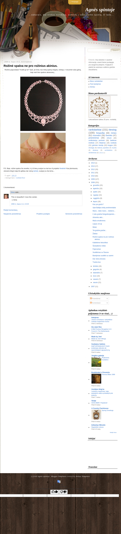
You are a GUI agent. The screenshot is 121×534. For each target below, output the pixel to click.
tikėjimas (102, 143)
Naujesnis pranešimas (12, 214)
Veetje (93, 401)
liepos (95, 201)
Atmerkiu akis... (98, 217)
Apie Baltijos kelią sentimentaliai (104, 208)
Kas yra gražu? (98, 204)
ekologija (91, 148)
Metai (94, 227)
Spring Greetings (107, 410)
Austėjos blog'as (97, 389)
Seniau (92, 87)
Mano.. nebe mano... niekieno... (104, 211)
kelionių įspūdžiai (103, 148)
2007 (93, 286)
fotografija (100, 133)
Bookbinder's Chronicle (100, 372)
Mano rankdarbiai (96, 81)
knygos (110, 145)
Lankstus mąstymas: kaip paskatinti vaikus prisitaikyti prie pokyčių (102, 393)
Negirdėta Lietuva (97, 427)
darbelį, (36, 171)
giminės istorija (97, 145)
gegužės (96, 269)
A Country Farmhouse (100, 408)
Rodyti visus (113, 432)
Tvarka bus (97, 262)
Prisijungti (75, 2)
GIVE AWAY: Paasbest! (99, 403)
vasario (95, 279)
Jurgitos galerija (97, 356)
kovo (94, 276)
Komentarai (95, 303)
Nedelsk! (63, 168)
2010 (93, 176)
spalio (95, 192)
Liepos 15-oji (97, 224)
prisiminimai (94, 138)
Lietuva (101, 152)
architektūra (108, 150)
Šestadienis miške (99, 246)
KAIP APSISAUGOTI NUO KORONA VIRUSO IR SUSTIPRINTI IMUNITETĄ (100, 348)
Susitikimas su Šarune (101, 252)
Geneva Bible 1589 (108, 374)
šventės (109, 135)
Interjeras (95, 318)
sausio (95, 282)
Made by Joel (96, 337)
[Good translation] (54, 492)
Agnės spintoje (100, 9)
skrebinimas (92, 152)
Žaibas (95, 234)
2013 (93, 166)
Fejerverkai (97, 249)
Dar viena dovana (99, 259)
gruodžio (96, 185)
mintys (114, 133)
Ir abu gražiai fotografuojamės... (104, 214)
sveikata (113, 143)
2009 (93, 179)
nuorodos (97, 135)
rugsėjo (95, 195)
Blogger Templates (58, 476)
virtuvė (109, 138)
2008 (93, 182)
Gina (12, 192)
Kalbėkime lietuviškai (100, 243)
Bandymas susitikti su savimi (103, 256)
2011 (93, 173)
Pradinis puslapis (43, 214)
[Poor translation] (63, 492)
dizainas (95, 150)
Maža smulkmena (99, 221)
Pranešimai (95, 299)
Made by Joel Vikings (98, 339)
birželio (95, 266)
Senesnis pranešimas (73, 214)
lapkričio (96, 188)
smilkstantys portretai (97, 140)
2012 (93, 169)
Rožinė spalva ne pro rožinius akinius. (31, 65)
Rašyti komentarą (10, 210)
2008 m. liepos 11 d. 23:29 (20, 204)
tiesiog (112, 129)
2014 (93, 163)
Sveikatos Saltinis (98, 344)
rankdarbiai (20, 178)
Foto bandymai (95, 84)
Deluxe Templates (83, 476)
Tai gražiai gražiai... (100, 230)
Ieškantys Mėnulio (98, 425)
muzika (114, 148)
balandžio (96, 273)
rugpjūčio (96, 198)
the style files (96, 327)
